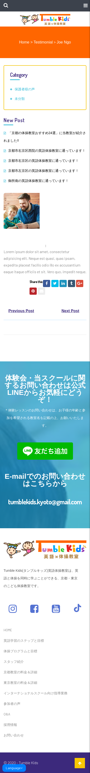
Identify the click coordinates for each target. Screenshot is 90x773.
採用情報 (10, 725)
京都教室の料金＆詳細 (20, 672)
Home (24, 42)
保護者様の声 (25, 89)
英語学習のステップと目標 (24, 640)
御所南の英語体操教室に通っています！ (38, 181)
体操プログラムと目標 (20, 651)
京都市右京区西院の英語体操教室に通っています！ (46, 150)
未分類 (20, 99)
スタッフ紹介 (14, 661)
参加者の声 (12, 704)
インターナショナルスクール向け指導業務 (35, 693)
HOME (8, 630)
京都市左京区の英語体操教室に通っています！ (43, 171)
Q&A (7, 714)
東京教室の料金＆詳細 (20, 682)
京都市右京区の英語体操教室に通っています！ (43, 161)
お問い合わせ (14, 735)
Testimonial (43, 42)
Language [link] (14, 768)
